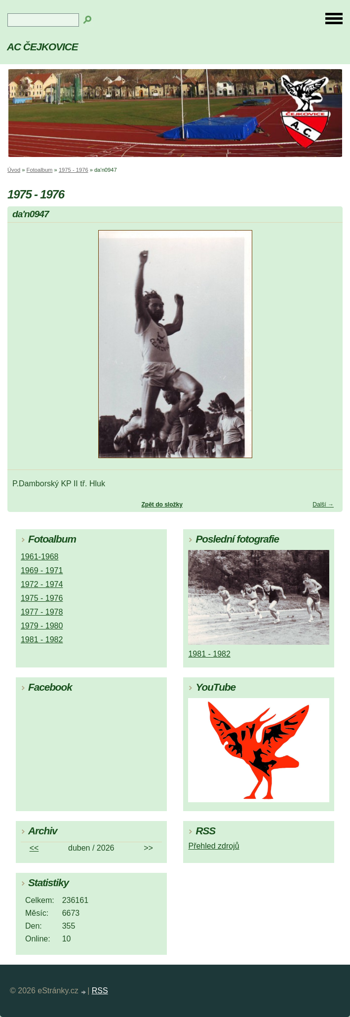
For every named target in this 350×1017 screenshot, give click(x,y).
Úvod (13, 170)
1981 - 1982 (42, 639)
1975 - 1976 (73, 170)
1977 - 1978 (42, 612)
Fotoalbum (40, 170)
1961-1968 (40, 556)
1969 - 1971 (42, 570)
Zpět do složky (161, 504)
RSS (100, 990)
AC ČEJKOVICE (42, 46)
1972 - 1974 (42, 584)
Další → (323, 504)
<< (34, 848)
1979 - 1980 (42, 626)
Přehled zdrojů (213, 846)
